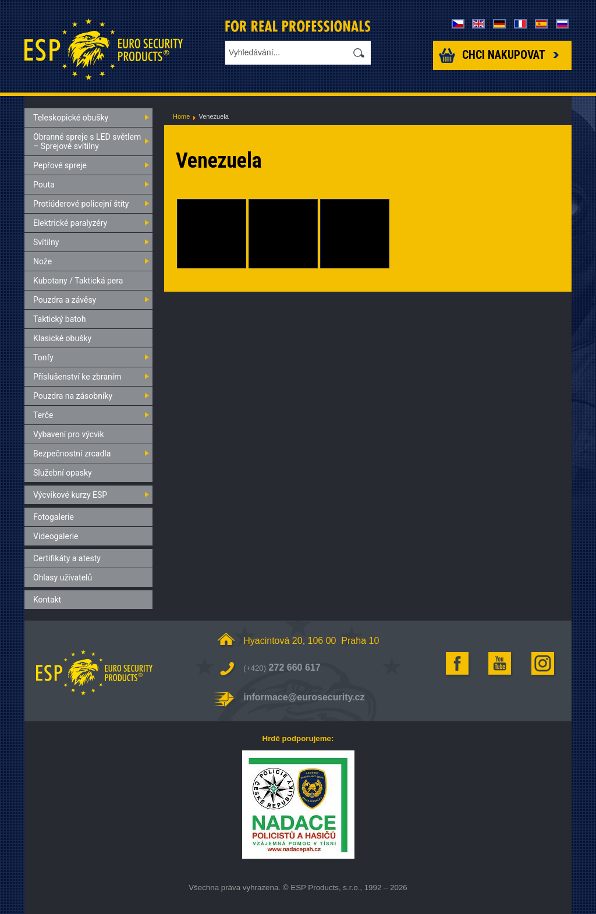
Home (181, 116)
